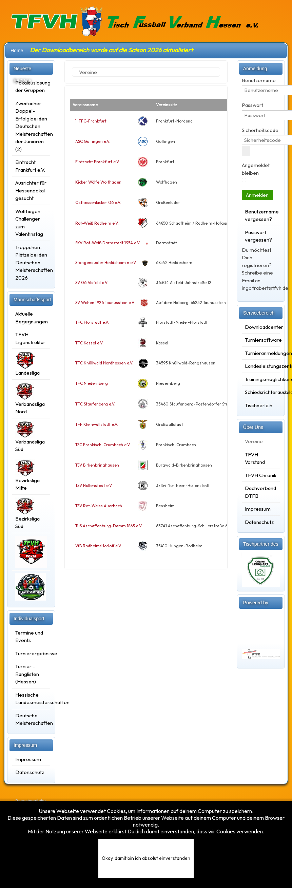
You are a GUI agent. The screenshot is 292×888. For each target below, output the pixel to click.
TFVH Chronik (260, 475)
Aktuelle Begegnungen (31, 317)
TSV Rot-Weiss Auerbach (98, 505)
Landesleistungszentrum (261, 366)
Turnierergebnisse (31, 653)
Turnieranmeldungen (261, 353)
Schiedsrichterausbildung (261, 392)
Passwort (252, 105)
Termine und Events (29, 636)
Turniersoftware (261, 340)
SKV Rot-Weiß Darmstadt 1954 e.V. (107, 242)
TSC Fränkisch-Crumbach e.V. (103, 444)
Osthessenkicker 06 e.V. (98, 202)
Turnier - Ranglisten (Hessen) (27, 674)
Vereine (254, 441)
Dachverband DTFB (260, 492)
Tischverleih (258, 405)
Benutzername (259, 80)
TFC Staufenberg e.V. (95, 404)
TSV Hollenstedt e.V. (94, 485)
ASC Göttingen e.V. (92, 141)
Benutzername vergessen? (261, 215)
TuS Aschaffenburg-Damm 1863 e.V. (108, 525)
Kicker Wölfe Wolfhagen (98, 182)
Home (17, 50)
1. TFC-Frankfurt (90, 121)
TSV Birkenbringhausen (97, 465)
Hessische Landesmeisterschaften (31, 699)
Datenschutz (29, 772)
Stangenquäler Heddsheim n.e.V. (106, 262)
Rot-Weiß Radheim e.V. (97, 223)
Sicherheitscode (260, 130)
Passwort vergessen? (258, 236)
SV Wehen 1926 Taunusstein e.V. (105, 302)
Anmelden (257, 195)
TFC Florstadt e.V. (92, 322)
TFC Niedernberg (91, 383)
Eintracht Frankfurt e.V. (97, 161)
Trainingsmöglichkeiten (261, 379)
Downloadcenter (261, 327)
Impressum (28, 759)
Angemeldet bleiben (256, 169)
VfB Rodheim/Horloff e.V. (98, 545)
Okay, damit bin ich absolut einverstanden (146, 858)
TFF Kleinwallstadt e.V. (96, 424)
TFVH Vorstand (255, 458)
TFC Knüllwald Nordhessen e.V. (104, 362)
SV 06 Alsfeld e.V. (91, 282)
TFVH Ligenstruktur (30, 338)
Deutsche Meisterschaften (31, 719)
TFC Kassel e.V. (89, 342)
